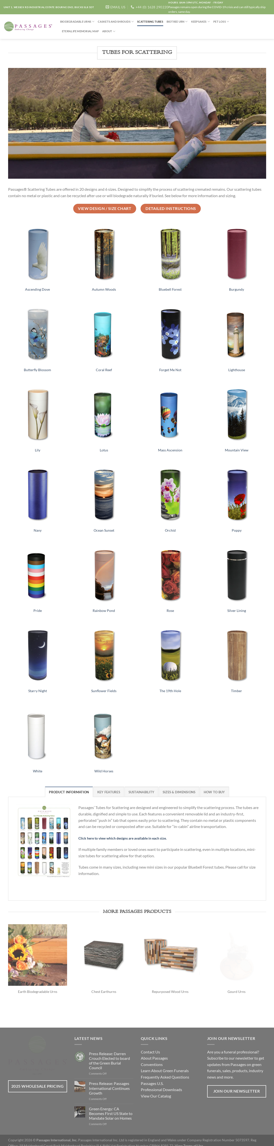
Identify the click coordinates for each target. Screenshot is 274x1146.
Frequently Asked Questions (165, 1070)
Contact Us (150, 1045)
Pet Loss (221, 21)
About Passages (154, 1052)
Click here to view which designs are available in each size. (122, 838)
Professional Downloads (161, 1083)
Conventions (152, 1058)
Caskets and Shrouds (116, 21)
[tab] (69, 792)
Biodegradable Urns (77, 21)
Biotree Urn (177, 21)
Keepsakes (200, 21)
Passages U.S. (152, 1077)
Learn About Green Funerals (165, 1064)
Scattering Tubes (150, 21)
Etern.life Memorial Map (80, 31)
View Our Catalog (156, 1089)
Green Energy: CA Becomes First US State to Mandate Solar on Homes (110, 1107)
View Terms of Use (189, 1139)
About (108, 31)
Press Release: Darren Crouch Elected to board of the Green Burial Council (109, 1054)
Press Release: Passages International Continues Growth (109, 1082)
